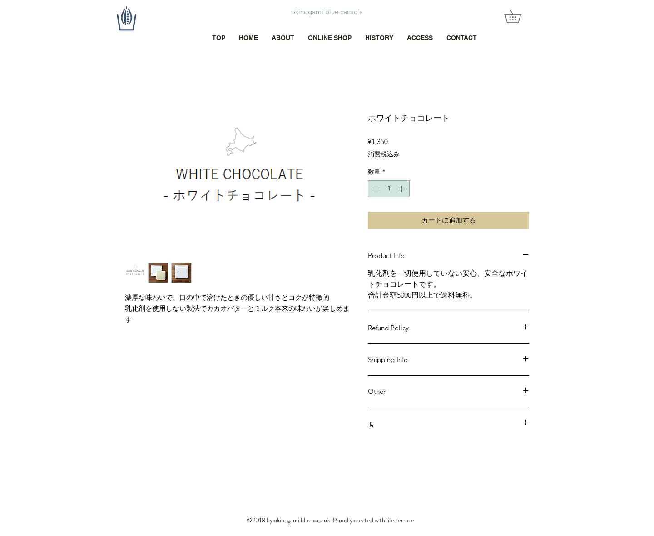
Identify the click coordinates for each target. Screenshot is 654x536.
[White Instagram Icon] (562, 33)
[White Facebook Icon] (544, 33)
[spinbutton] (389, 189)
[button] (519, 16)
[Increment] (402, 189)
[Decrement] (375, 189)
